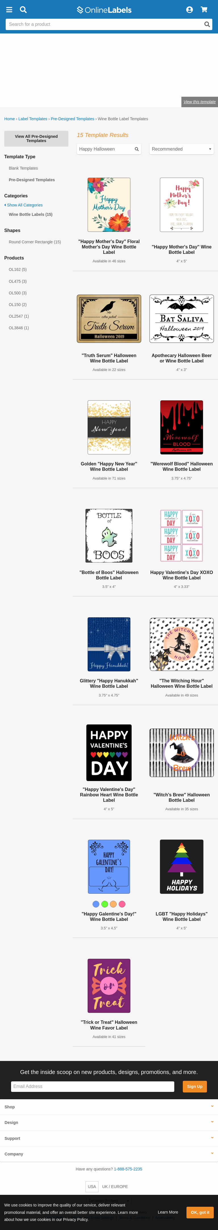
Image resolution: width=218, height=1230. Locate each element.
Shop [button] (10, 1107)
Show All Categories (23, 205)
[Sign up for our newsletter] (92, 1086)
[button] (9, 10)
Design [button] (11, 1122)
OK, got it (200, 1212)
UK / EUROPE (115, 1186)
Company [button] (14, 1154)
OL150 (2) (18, 304)
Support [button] (12, 1138)
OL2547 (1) (19, 316)
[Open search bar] (23, 10)
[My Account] (189, 10)
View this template (200, 102)
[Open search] (207, 24)
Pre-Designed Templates (72, 119)
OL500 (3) (18, 293)
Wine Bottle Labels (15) (31, 214)
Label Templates (32, 119)
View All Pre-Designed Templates (36, 138)
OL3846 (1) (19, 328)
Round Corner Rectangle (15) (35, 242)
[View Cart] (203, 10)
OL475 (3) (18, 281)
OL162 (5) (18, 269)
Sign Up (194, 1086)
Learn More (168, 1212)
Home (9, 119)
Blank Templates (23, 168)
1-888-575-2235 (128, 1169)
